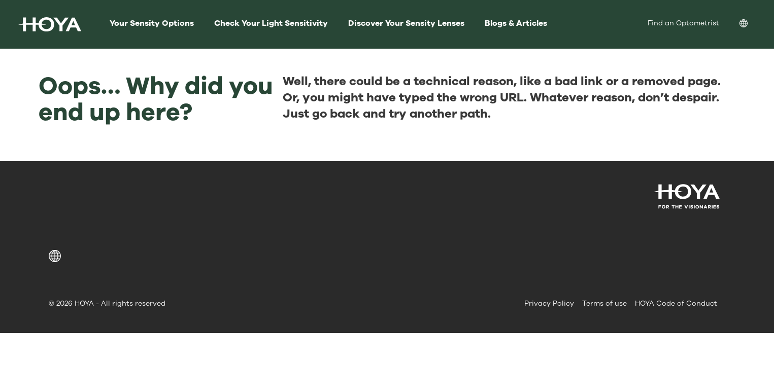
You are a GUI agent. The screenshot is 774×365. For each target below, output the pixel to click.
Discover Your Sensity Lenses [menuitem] (406, 23)
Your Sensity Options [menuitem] (152, 23)
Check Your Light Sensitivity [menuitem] (271, 23)
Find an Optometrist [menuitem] (683, 23)
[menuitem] (751, 24)
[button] (56, 256)
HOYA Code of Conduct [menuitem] (676, 303)
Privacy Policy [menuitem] (549, 303)
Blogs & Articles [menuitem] (516, 23)
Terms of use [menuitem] (604, 303)
